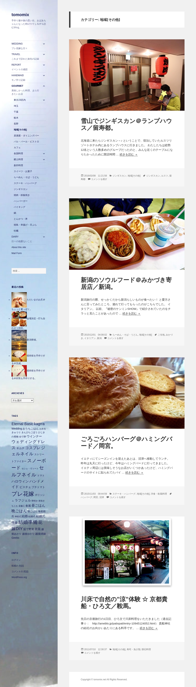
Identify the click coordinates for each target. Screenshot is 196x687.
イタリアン (90, 338)
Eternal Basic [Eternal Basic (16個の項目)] (22, 424)
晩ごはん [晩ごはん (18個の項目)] (19, 511)
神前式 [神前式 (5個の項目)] (18, 516)
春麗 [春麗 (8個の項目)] (28, 505)
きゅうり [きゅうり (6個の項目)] (16, 432)
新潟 (99, 338)
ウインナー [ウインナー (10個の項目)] (34, 436)
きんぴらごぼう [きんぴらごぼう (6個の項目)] (29, 432)
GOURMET (25, 90)
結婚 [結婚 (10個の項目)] (25, 516)
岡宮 (95, 497)
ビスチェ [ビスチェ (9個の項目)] (25, 487)
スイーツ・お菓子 (23, 171)
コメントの (19, 571)
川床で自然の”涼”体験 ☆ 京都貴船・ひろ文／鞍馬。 (124, 602)
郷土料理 (18, 159)
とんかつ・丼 (21, 219)
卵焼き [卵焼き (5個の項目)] (35, 501)
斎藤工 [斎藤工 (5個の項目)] (22, 506)
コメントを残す (99, 179)
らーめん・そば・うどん (26, 177)
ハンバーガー (21, 201)
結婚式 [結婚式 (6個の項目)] (31, 516)
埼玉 (16, 106)
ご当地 (161, 334)
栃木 (16, 117)
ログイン (16, 560)
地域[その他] (20, 129)
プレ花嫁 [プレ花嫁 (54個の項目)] (22, 494)
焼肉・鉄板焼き (22, 195)
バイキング (19, 207)
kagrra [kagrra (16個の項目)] (39, 424)
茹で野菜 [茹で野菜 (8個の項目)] (28, 529)
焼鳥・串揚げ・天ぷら (25, 225)
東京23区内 (19, 100)
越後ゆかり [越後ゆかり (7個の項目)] (28, 533)
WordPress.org (19, 577)
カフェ (17, 147)
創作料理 (18, 165)
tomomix (20, 14)
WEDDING (25, 46)
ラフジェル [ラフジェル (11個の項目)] (23, 500)
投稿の (17, 565)
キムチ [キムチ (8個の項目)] (20, 448)
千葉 (16, 112)
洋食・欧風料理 (159, 493)
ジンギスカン (21, 189)
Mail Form (16, 253)
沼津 (101, 497)
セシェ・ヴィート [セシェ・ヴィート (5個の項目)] (30, 468)
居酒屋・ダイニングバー (26, 135)
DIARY (25, 239)
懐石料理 (146, 649)
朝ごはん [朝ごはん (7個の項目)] (33, 511)
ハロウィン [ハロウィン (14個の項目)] (20, 481)
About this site (18, 247)
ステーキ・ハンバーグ (25, 183)
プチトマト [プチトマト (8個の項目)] (38, 487)
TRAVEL (25, 57)
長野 (16, 123)
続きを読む (129, 154)
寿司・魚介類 (133, 649)
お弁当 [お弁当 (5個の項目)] (42, 429)
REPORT (25, 67)
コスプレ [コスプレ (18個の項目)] (32, 448)
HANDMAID (25, 78)
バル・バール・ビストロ (26, 141)
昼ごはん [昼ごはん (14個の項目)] (38, 505)
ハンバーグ (86, 497)
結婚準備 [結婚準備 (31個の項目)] (28, 522)
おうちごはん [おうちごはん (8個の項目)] (31, 428)
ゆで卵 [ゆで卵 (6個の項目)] (22, 436)
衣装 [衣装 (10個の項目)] (38, 529)
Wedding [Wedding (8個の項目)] (16, 428)
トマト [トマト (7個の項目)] (41, 475)
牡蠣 (16, 230)
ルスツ (164, 175)
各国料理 (18, 153)
